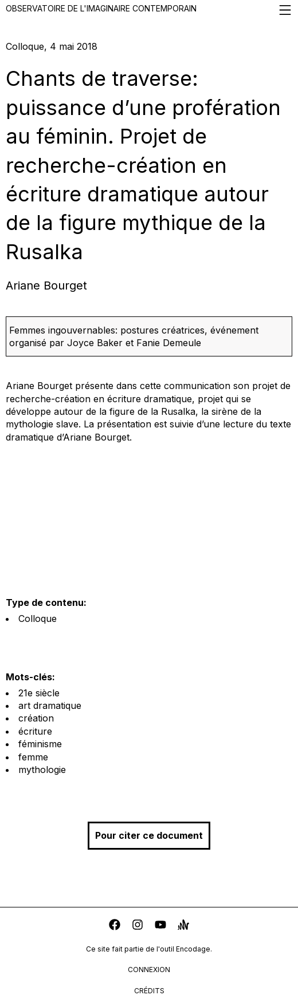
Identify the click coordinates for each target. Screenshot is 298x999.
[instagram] (137, 926)
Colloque (37, 618)
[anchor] (183, 926)
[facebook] (114, 926)
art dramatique (49, 705)
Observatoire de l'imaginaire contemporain (149, 10)
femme (33, 757)
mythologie (42, 769)
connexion (149, 969)
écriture (35, 731)
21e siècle (39, 693)
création (36, 718)
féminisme (40, 744)
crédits (149, 990)
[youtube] (160, 926)
